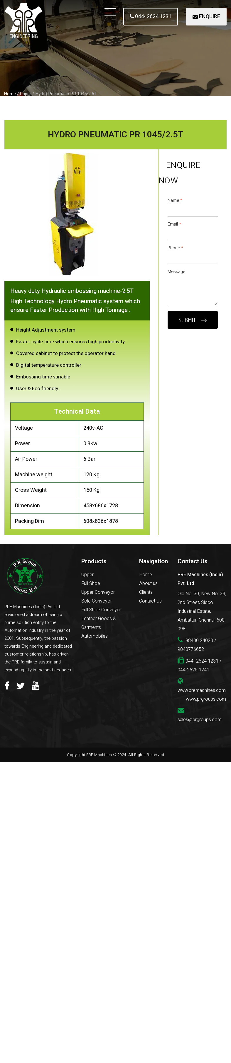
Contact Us (150, 601)
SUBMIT (192, 320)
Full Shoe (90, 583)
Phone (175, 248)
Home (10, 94)
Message (176, 271)
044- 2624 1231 (150, 17)
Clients (146, 592)
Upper (87, 574)
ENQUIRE (206, 17)
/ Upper (24, 94)
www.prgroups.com (206, 699)
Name (175, 200)
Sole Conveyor (96, 601)
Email (174, 224)
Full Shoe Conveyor (101, 609)
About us (148, 583)
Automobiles (94, 636)
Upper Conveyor (98, 592)
